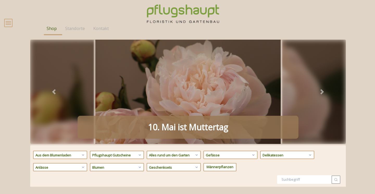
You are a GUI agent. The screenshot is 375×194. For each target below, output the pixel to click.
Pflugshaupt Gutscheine (117, 162)
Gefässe (231, 162)
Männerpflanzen (220, 174)
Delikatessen (287, 162)
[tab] (174, 144)
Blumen (117, 174)
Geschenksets (174, 174)
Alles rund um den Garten (174, 162)
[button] (54, 99)
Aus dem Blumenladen (60, 162)
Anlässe (60, 174)
